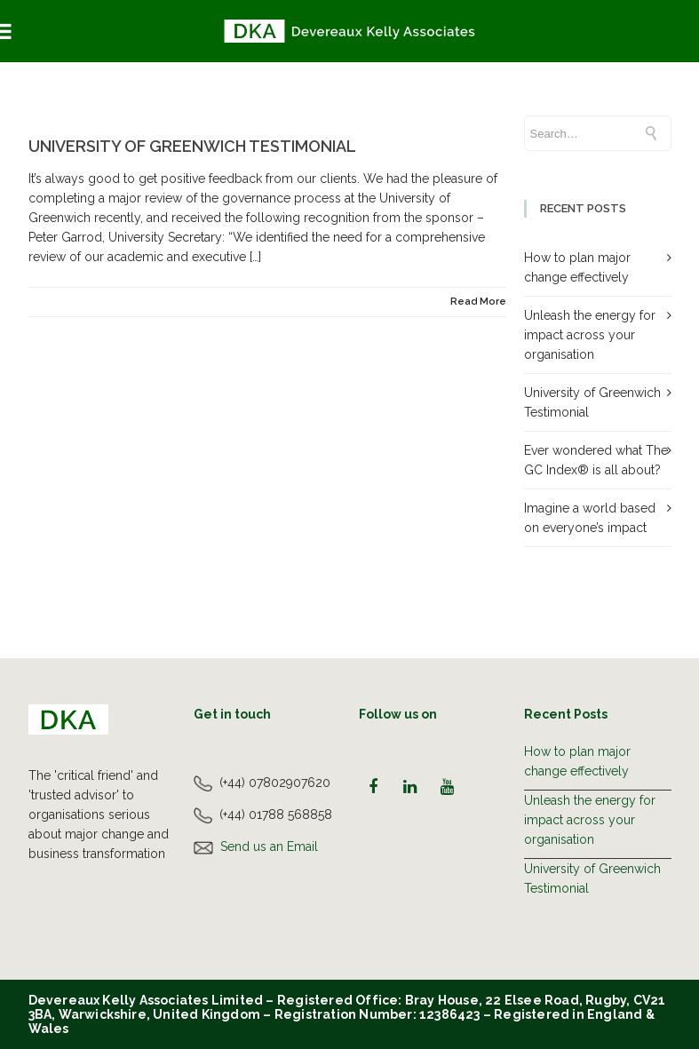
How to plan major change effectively (577, 761)
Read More (478, 301)
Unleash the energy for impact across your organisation (589, 335)
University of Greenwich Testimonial (192, 146)
